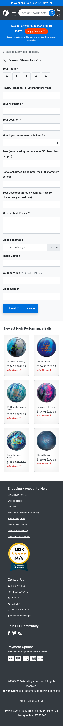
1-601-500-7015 (20, 592)
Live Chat (14, 604)
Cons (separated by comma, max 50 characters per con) (31, 174)
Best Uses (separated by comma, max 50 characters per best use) (27, 195)
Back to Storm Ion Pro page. (21, 51)
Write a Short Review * (16, 213)
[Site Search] (52, 13)
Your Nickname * (13, 103)
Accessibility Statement (19, 536)
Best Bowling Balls (16, 518)
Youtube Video (23, 273)
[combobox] (34, 12)
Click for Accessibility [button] (18, 530)
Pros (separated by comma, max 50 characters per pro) (31, 154)
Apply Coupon (36, 31)
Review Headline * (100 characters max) (27, 88)
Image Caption (11, 255)
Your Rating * (11, 68)
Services (12, 506)
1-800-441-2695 (17, 586)
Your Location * (12, 119)
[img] (40, 658)
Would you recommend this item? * (24, 135)
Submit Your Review (20, 308)
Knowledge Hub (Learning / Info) (23, 512)
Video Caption (11, 288)
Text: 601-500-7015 (18, 609)
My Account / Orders (17, 495)
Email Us (13, 597)
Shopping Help (15, 501)
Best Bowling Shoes (17, 524)
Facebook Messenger (19, 615)
